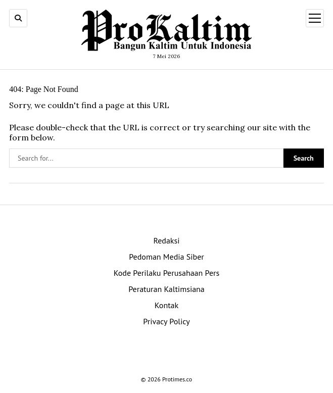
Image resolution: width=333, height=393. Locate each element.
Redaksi (166, 240)
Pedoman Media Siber (166, 257)
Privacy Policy (166, 321)
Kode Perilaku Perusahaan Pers (167, 273)
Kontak (166, 305)
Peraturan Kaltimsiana (166, 289)
